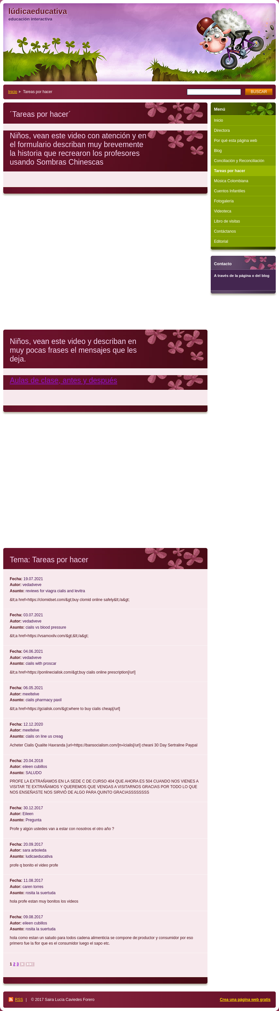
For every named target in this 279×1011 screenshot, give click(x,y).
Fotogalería (224, 201)
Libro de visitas (227, 221)
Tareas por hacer (229, 171)
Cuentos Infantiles (229, 191)
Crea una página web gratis (245, 999)
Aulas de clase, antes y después (63, 380)
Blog (218, 150)
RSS (19, 999)
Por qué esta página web (235, 140)
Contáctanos (225, 231)
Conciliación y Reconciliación (239, 160)
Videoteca (222, 211)
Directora (222, 130)
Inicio (12, 91)
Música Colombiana (231, 181)
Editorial (221, 241)
